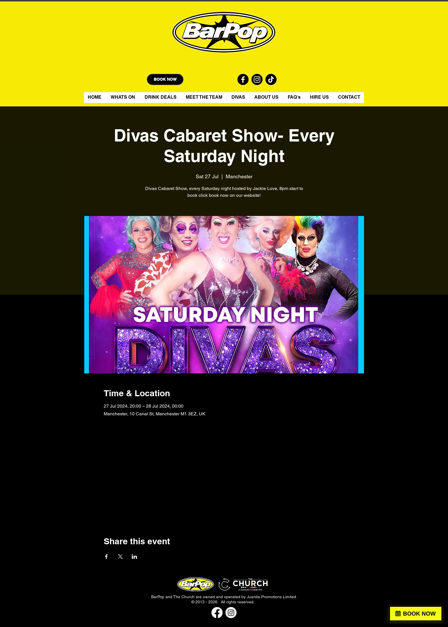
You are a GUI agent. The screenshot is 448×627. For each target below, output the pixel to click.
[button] (238, 97)
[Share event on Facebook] (106, 556)
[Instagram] (231, 612)
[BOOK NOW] (165, 79)
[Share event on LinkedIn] (134, 556)
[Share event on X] (120, 556)
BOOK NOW (419, 613)
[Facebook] (217, 612)
